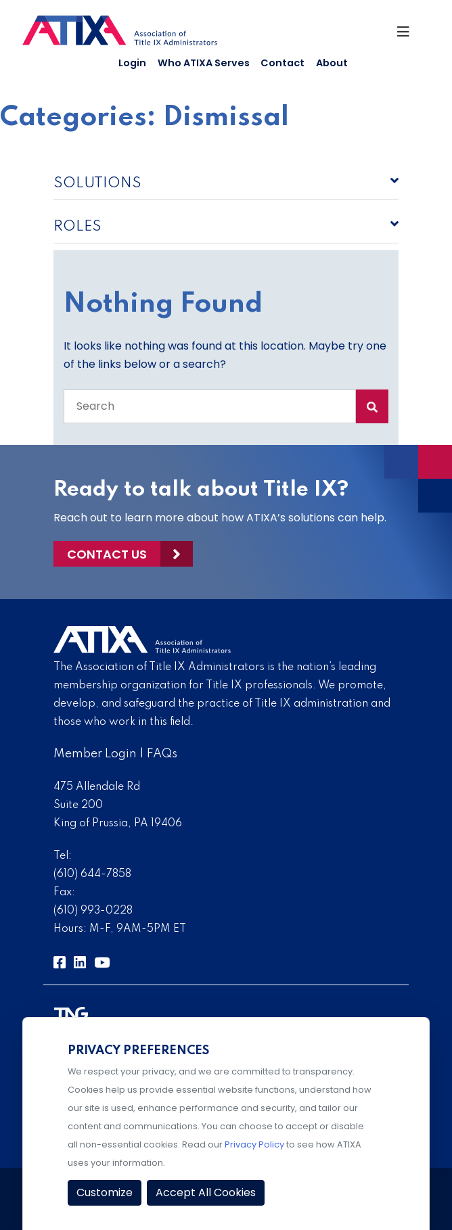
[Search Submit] (372, 406)
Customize (104, 1192)
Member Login (95, 754)
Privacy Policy (254, 1144)
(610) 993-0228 (93, 910)
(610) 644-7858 (92, 874)
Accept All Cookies (206, 1192)
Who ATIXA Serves (204, 63)
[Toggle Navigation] (407, 35)
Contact (282, 63)
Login (132, 63)
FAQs (162, 754)
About (332, 63)
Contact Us (107, 554)
